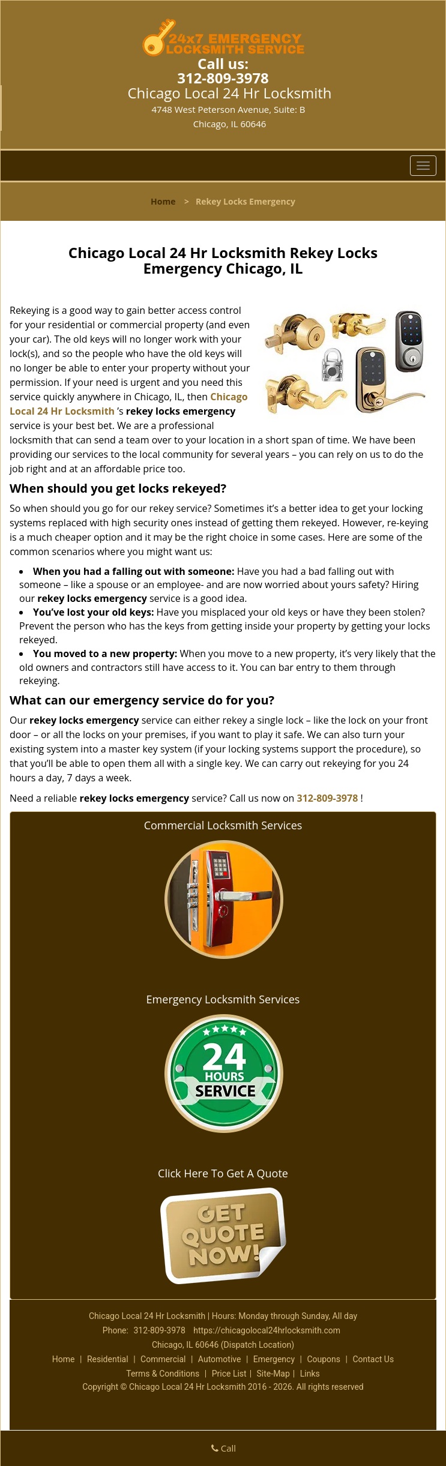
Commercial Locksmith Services (223, 825)
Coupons (323, 1359)
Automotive (219, 1359)
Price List (229, 1373)
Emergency (274, 1359)
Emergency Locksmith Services (223, 999)
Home (163, 201)
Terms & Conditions (162, 1373)
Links (310, 1373)
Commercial (162, 1359)
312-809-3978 (223, 78)
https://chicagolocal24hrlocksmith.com (266, 1330)
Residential (107, 1359)
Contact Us (373, 1359)
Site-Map (273, 1373)
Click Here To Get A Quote (223, 1173)
